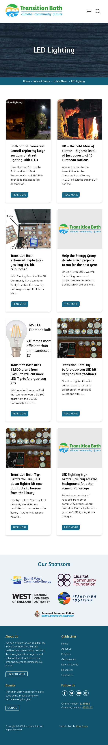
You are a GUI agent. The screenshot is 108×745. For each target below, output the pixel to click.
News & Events (69, 664)
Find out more (16, 674)
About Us (66, 648)
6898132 (87, 707)
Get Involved (68, 659)
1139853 (85, 703)
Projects (66, 654)
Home (64, 643)
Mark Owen (82, 726)
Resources (67, 669)
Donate (12, 707)
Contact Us (67, 674)
